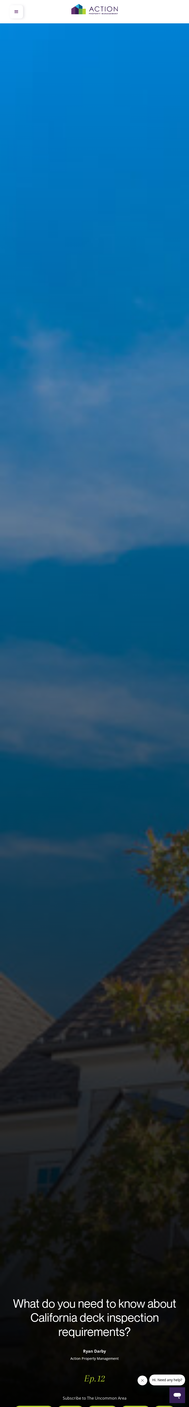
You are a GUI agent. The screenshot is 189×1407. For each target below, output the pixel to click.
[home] (94, 12)
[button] (16, 11)
